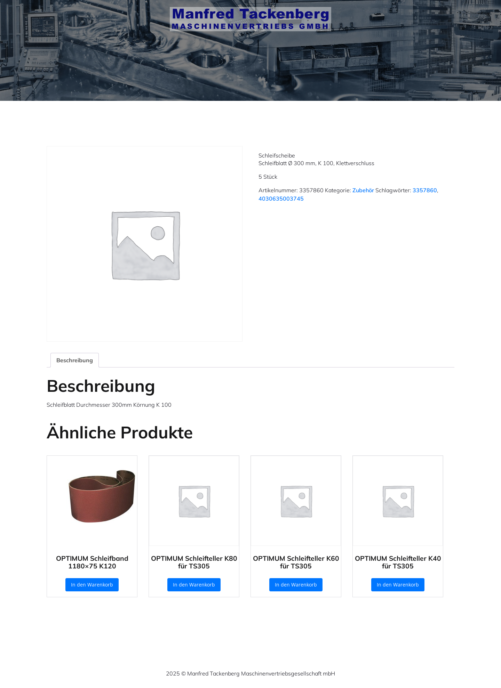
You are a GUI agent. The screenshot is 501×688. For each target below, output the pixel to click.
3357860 (425, 190)
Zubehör (363, 190)
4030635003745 (281, 198)
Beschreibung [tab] (74, 360)
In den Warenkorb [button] (92, 584)
